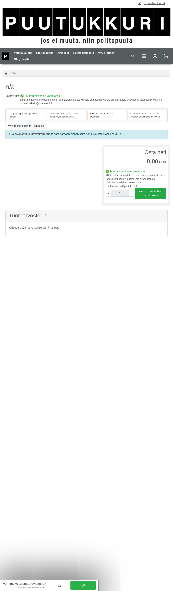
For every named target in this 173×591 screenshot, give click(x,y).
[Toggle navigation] (133, 56)
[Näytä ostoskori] (166, 56)
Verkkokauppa (23, 52)
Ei (59, 585)
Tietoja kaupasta (83, 52)
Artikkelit (63, 52)
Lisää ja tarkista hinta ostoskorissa (150, 193)
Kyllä (83, 585)
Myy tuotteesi (106, 52)
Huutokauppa (44, 52)
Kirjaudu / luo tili (154, 3)
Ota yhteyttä (22, 59)
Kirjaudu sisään (18, 227)
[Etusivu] (6, 73)
